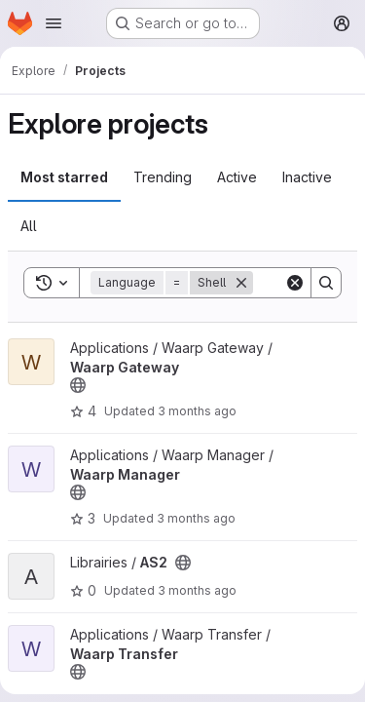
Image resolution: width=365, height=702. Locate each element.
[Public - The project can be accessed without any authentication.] (78, 385)
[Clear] (295, 282)
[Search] (326, 282)
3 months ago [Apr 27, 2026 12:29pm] (196, 518)
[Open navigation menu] (53, 23)
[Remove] (241, 282)
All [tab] (28, 225)
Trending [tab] (162, 177)
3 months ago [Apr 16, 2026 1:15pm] (197, 590)
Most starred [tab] (64, 177)
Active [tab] (237, 177)
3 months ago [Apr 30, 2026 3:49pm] (197, 411)
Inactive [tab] (307, 177)
